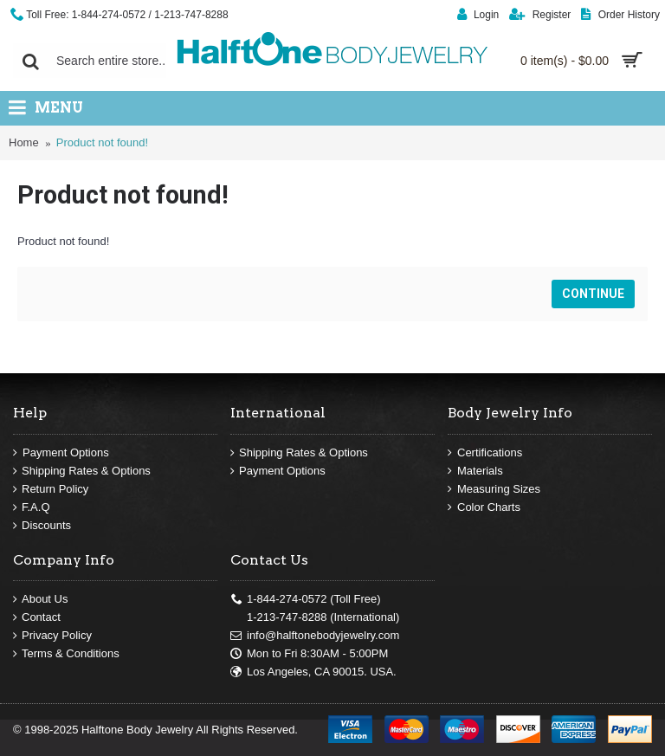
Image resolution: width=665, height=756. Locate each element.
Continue (593, 293)
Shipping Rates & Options (82, 471)
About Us (40, 599)
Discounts (42, 526)
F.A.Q (31, 507)
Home (24, 142)
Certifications (485, 453)
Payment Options (61, 453)
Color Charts (484, 507)
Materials (475, 471)
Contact (37, 617)
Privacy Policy (52, 636)
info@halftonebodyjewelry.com (314, 636)
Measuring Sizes (494, 489)
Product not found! (102, 142)
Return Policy (50, 489)
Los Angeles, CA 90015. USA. (313, 672)
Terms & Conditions (66, 655)
